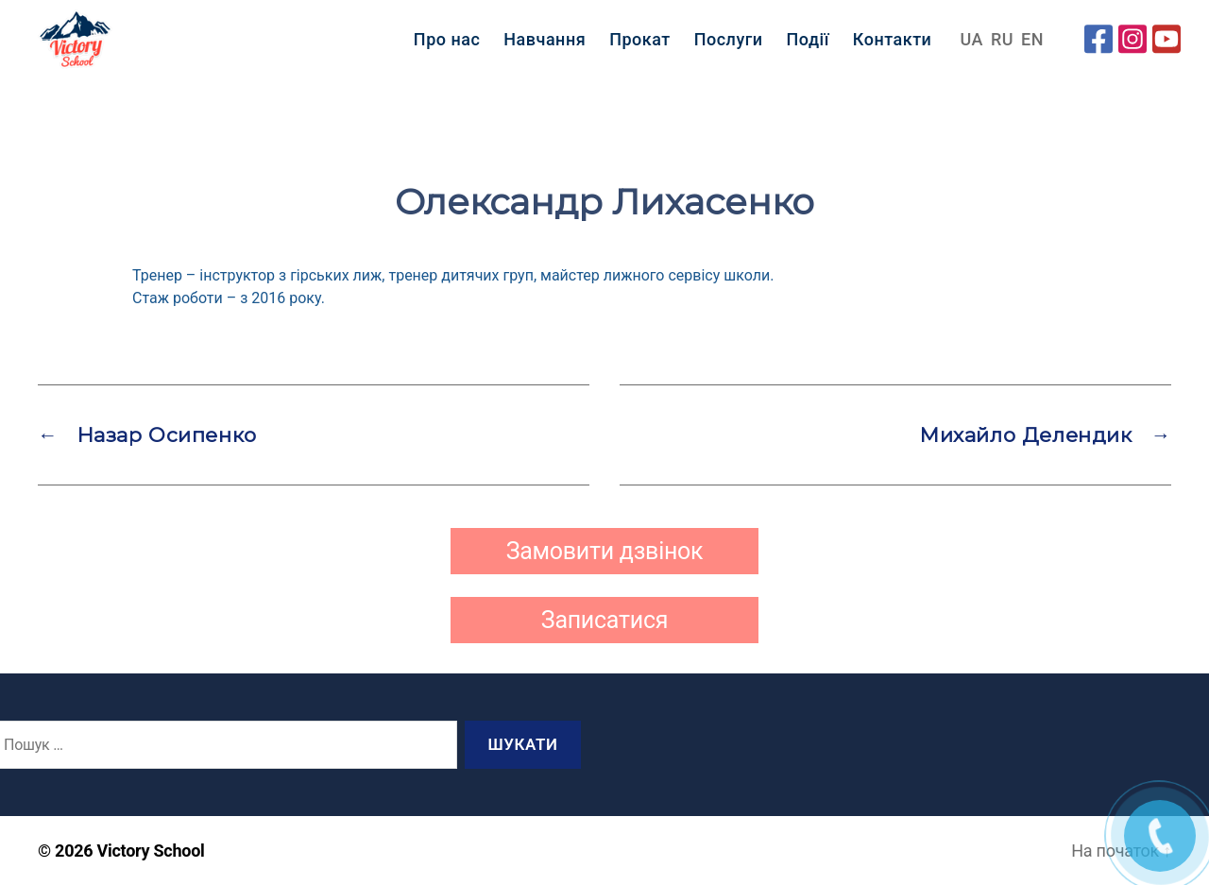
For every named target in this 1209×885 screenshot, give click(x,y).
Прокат (640, 47)
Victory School (151, 850)
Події (808, 47)
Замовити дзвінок (605, 551)
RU (1002, 47)
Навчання (544, 47)
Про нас (447, 47)
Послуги (728, 47)
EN (1032, 47)
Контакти (892, 47)
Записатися (604, 620)
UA (971, 47)
